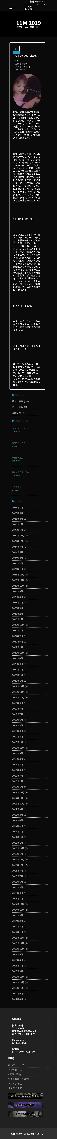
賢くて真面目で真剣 (20, 472)
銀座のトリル (22, 27)
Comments (21, 69)
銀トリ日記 (24, 66)
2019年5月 (17, 725)
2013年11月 (18, 943)
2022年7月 (17, 636)
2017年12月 (18, 792)
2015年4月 (17, 892)
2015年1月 (17, 898)
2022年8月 (17, 630)
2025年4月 (17, 518)
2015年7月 (17, 876)
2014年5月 (17, 915)
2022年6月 (17, 641)
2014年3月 (17, 920)
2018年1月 (17, 786)
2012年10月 (18, 987)
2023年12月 (18, 574)
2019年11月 (18, 691)
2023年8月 (17, 596)
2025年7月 (17, 507)
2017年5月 (17, 825)
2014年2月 (17, 926)
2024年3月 (17, 563)
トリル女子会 (17, 487)
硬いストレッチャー (20, 428)
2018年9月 (17, 753)
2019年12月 (18, 686)
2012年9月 (17, 993)
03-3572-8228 (19, 1042)
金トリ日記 (17, 407)
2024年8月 (17, 546)
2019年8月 (17, 708)
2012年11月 (18, 982)
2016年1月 (17, 853)
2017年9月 (17, 809)
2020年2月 (17, 675)
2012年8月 (17, 999)
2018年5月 (17, 764)
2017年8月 (17, 814)
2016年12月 (18, 848)
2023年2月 (17, 613)
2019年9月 (17, 703)
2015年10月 (18, 865)
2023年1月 (17, 619)
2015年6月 (17, 881)
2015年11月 (18, 859)
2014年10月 (18, 909)
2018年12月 (18, 747)
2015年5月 (17, 887)
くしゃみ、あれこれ (27, 57)
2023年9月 (17, 591)
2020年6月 (17, 658)
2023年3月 (17, 608)
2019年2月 (17, 736)
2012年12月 (18, 976)
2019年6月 (17, 719)
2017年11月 (18, 798)
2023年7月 (17, 602)
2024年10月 (18, 541)
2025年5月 (17, 513)
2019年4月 (17, 731)
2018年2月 (17, 781)
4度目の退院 (17, 457)
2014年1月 (17, 932)
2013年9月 (17, 954)
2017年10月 (18, 803)
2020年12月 (18, 652)
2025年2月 (17, 524)
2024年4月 (17, 557)
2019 (32, 27)
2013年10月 (18, 948)
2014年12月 (18, 904)
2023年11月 (18, 580)
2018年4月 (17, 770)
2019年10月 (18, 697)
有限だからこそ (18, 443)
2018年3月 (17, 775)
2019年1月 (17, 742)
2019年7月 (17, 714)
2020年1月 (17, 680)
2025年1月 (17, 529)
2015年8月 (17, 870)
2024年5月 (17, 552)
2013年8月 (17, 960)
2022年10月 (18, 624)
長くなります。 (16, 1088)
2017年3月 (17, 831)
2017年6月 (17, 820)
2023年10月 (18, 585)
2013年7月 (17, 965)
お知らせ (16, 412)
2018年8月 (17, 758)
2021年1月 (17, 647)
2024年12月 (18, 535)
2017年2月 (17, 837)
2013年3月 (17, 971)
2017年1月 (17, 842)
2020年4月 (17, 663)
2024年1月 (17, 569)
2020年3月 (17, 669)
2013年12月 (18, 937)
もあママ (23, 63)
